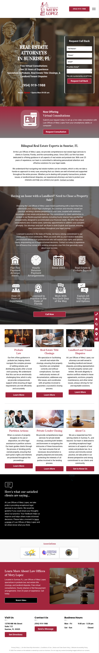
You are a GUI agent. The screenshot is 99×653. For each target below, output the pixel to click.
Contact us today (67, 180)
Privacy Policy (15, 647)
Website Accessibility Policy (79, 647)
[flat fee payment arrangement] (15, 265)
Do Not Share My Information (30, 647)
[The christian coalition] (49, 553)
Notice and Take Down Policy (61, 647)
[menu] (94, 9)
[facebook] (35, 634)
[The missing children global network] (69, 553)
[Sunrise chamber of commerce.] (29, 553)
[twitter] (39, 634)
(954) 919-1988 (33, 85)
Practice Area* (73, 67)
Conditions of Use (46, 647)
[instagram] (43, 634)
